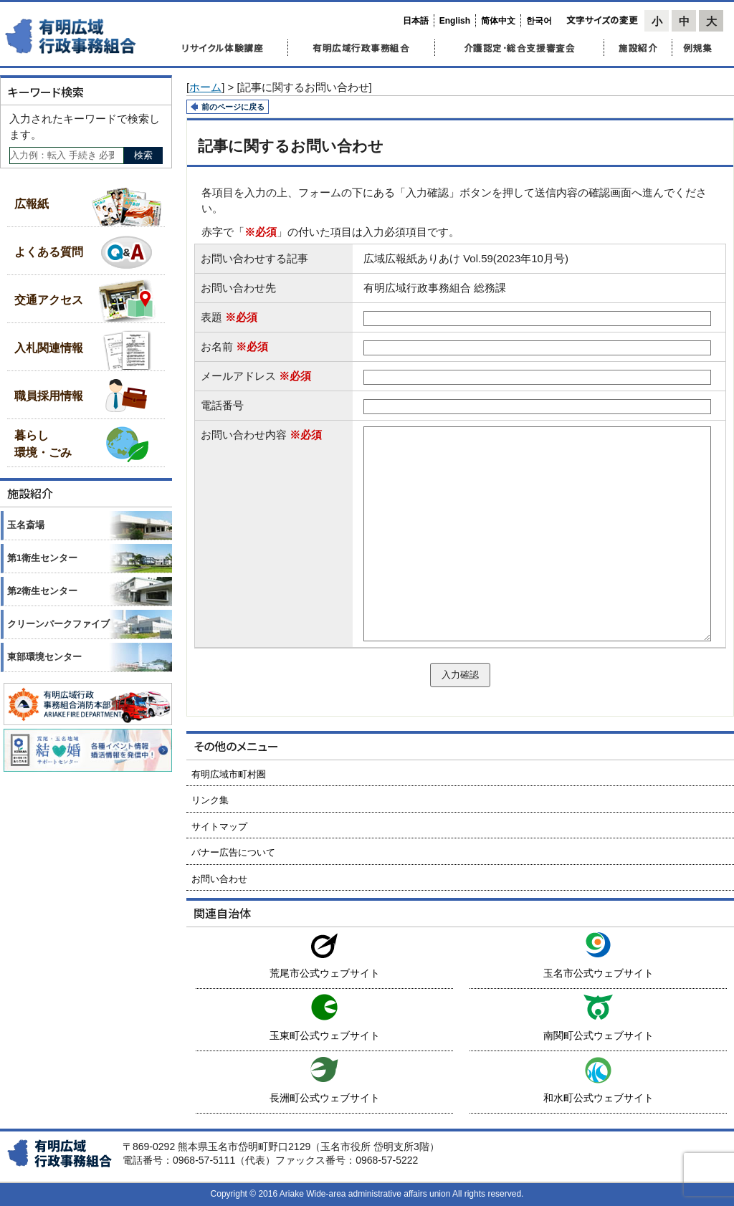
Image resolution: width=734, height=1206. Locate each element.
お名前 (234, 346)
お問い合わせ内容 (261, 435)
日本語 (416, 21)
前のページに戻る (232, 106)
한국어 (539, 21)
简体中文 (498, 21)
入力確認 (460, 674)
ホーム (205, 87)
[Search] (66, 155)
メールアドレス (256, 376)
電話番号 (222, 405)
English (454, 21)
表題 (229, 317)
